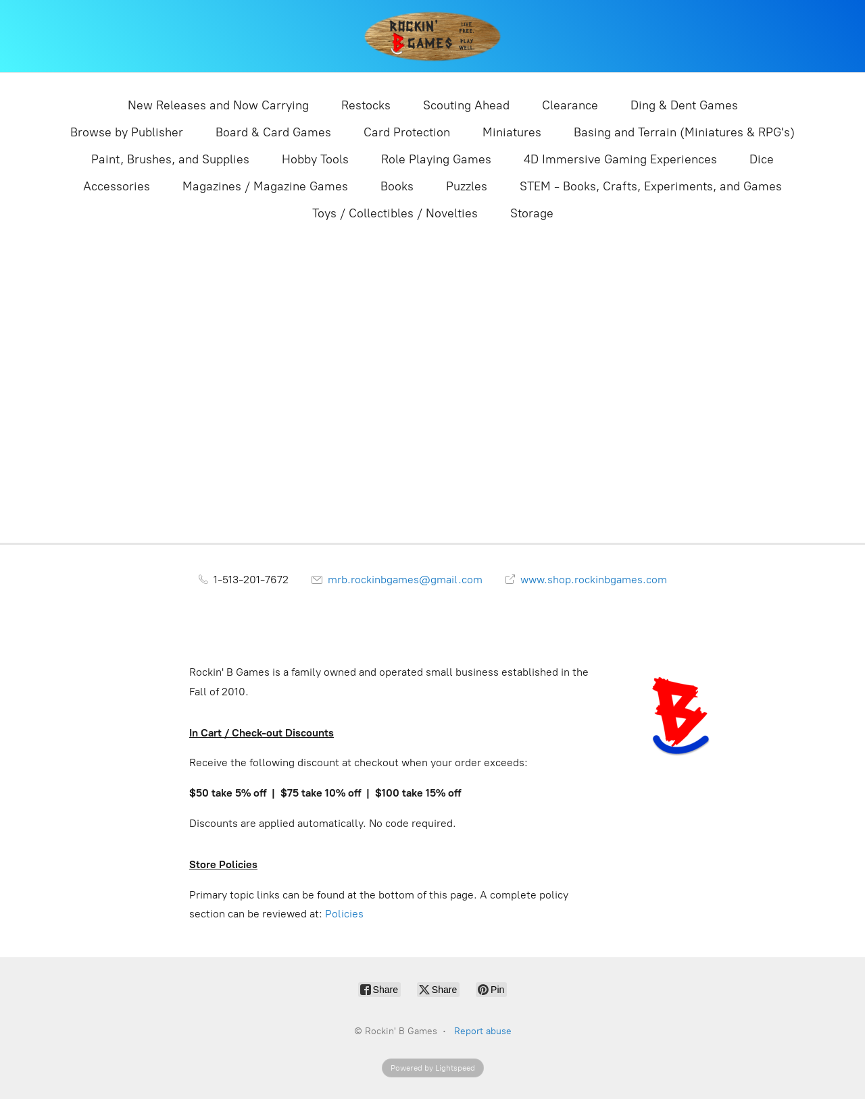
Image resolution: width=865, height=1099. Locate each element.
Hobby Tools (315, 159)
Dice (761, 159)
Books (397, 186)
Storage (531, 213)
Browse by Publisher (126, 132)
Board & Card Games (273, 132)
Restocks (366, 105)
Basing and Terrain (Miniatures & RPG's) (684, 132)
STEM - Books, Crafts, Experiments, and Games (651, 186)
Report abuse (483, 1031)
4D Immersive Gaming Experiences (620, 159)
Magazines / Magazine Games (265, 186)
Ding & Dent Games (684, 105)
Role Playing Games (436, 159)
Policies (344, 913)
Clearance (570, 105)
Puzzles (466, 186)
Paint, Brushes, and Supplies (170, 159)
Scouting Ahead (466, 105)
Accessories (116, 186)
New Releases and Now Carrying (218, 105)
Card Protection (407, 132)
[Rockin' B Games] (433, 36)
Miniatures (512, 132)
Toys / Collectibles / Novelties (395, 213)
